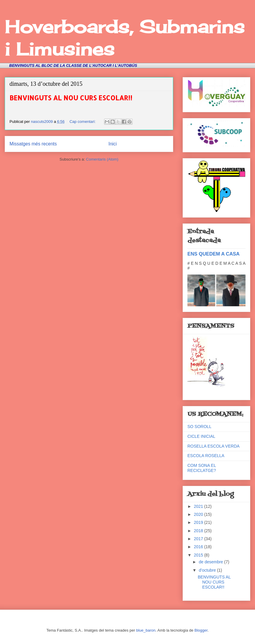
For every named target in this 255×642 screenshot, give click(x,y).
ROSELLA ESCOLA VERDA (213, 446)
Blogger (201, 630)
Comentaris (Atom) (102, 159)
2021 (199, 506)
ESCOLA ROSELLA (205, 455)
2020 (199, 514)
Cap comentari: (83, 121)
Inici (113, 143)
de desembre (211, 561)
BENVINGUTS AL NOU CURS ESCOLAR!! (70, 97)
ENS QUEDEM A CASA (213, 253)
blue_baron (145, 630)
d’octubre (208, 570)
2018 (199, 530)
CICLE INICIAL (201, 436)
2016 (199, 546)
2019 (199, 522)
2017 (199, 538)
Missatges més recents (33, 143)
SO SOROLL (199, 426)
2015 (199, 555)
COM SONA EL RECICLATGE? (201, 468)
